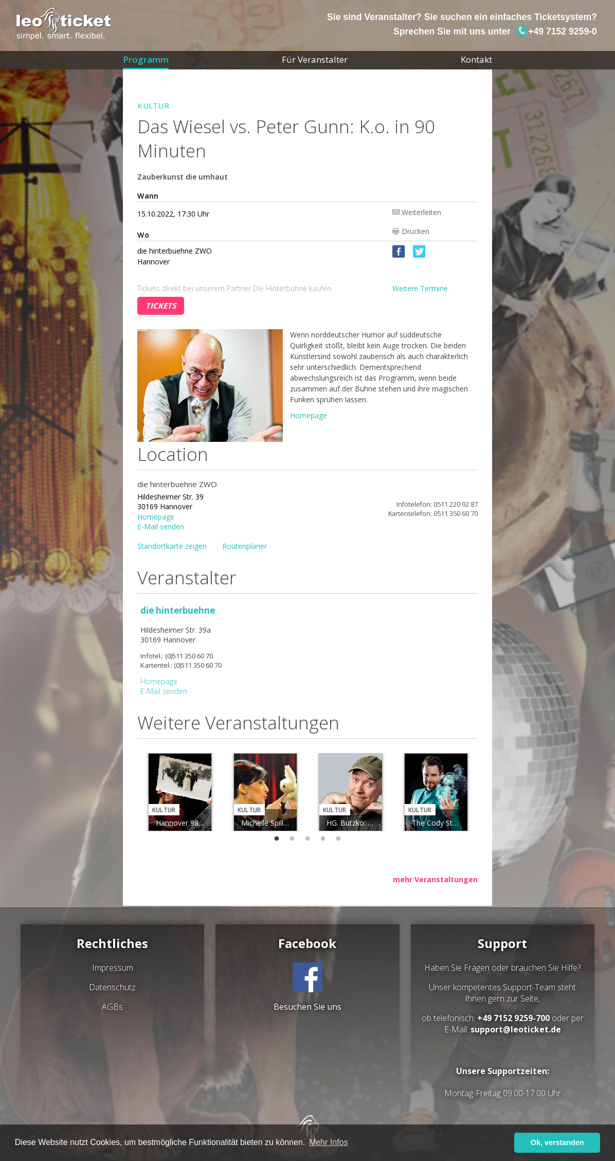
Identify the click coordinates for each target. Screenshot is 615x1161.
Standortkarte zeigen (172, 546)
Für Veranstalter (315, 59)
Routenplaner (244, 546)
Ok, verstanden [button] (557, 1142)
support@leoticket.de (516, 1029)
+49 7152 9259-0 (556, 31)
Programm (146, 59)
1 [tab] (277, 839)
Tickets (161, 305)
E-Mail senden (160, 526)
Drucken (415, 231)
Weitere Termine (420, 288)
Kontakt (476, 59)
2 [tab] (292, 839)
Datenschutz (112, 987)
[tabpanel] (180, 792)
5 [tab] (338, 839)
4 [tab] (323, 839)
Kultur (153, 105)
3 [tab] (307, 839)
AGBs (112, 1006)
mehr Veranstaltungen (435, 879)
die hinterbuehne (177, 610)
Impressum (112, 967)
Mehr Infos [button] (328, 1142)
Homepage (308, 415)
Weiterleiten (421, 212)
